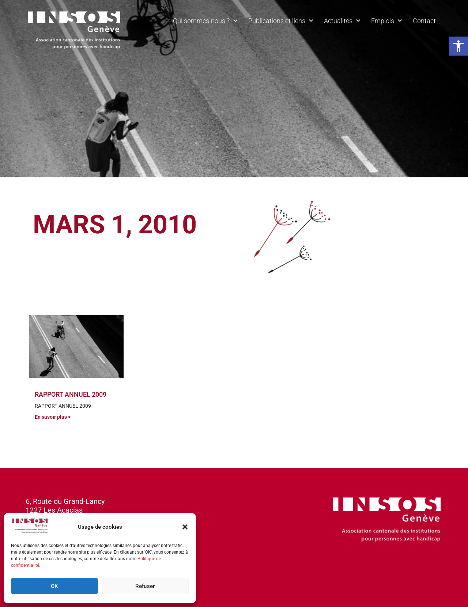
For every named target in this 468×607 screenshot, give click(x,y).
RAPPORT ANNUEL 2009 (70, 394)
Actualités (342, 19)
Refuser (145, 586)
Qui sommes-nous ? (205, 19)
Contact (424, 18)
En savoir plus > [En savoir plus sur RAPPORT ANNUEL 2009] (53, 417)
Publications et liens (280, 19)
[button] (458, 46)
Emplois (386, 19)
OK (54, 586)
